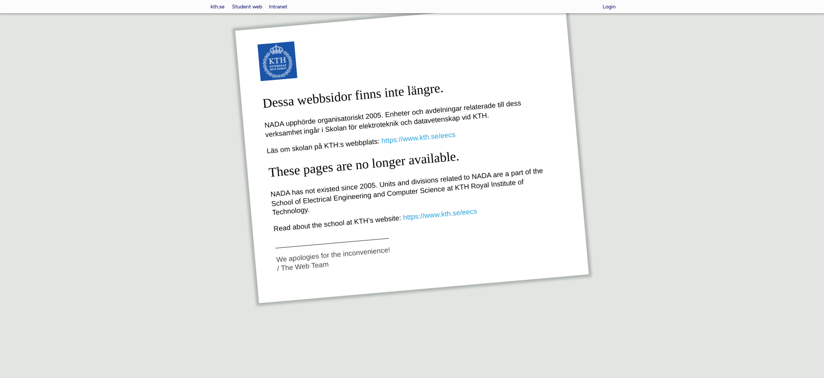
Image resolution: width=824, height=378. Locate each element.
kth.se (217, 6)
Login (609, 6)
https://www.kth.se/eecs (418, 137)
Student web (247, 6)
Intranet (278, 6)
